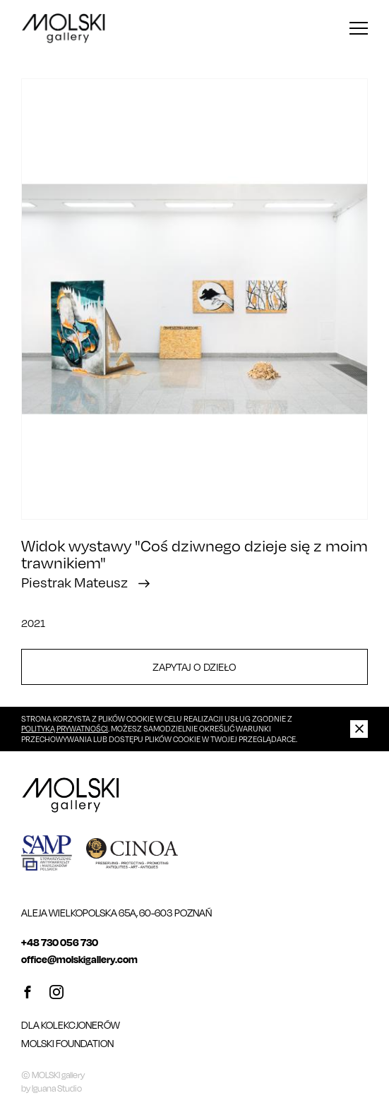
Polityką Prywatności (64, 729)
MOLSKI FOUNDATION (67, 1043)
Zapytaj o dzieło (194, 666)
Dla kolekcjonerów (70, 1025)
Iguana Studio (57, 1088)
